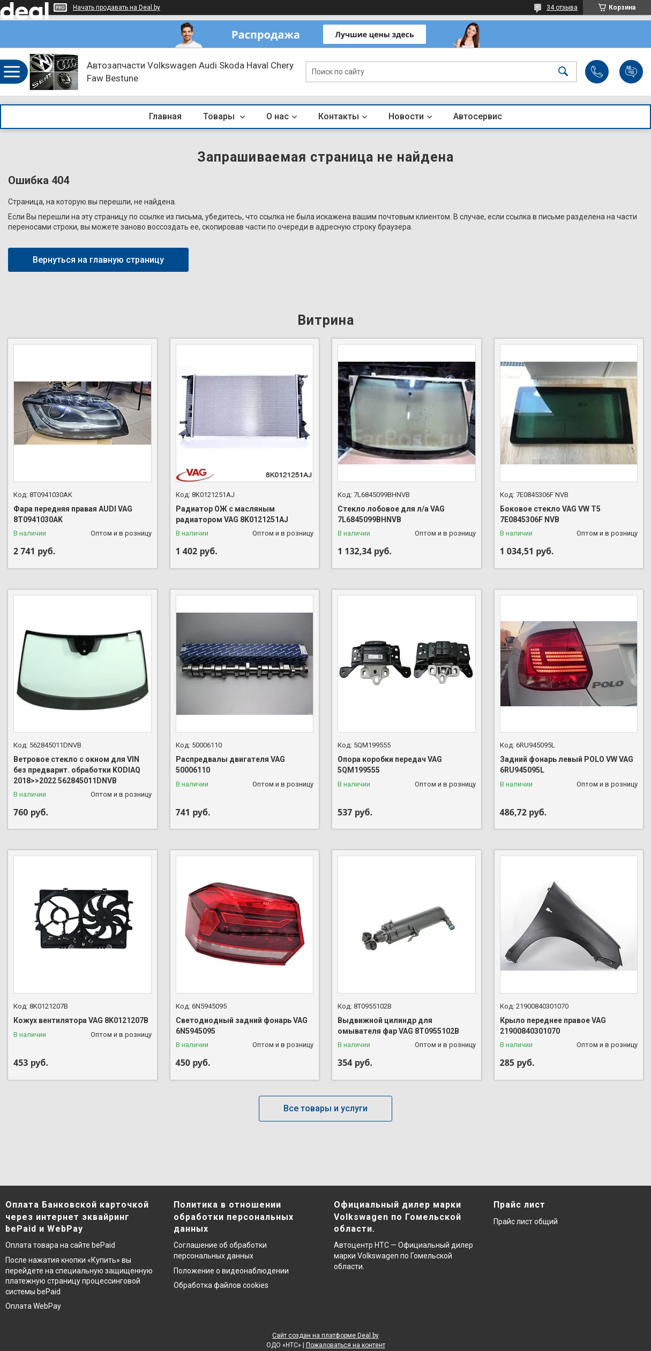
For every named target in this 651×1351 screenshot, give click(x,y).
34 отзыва (562, 7)
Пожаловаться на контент (345, 1345)
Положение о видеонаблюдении (231, 1270)
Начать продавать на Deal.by (116, 7)
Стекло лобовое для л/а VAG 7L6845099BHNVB (391, 514)
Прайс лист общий (525, 1221)
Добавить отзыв (631, 71)
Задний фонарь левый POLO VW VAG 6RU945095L (566, 764)
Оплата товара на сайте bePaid (60, 1245)
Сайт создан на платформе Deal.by (325, 1335)
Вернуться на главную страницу (98, 260)
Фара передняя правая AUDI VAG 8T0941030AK (72, 514)
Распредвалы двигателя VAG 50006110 (230, 764)
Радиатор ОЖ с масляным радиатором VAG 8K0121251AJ (232, 514)
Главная (165, 116)
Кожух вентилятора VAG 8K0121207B (80, 1020)
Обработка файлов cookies (221, 1285)
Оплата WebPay (33, 1306)
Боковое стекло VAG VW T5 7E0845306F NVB (550, 514)
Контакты (338, 116)
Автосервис (477, 116)
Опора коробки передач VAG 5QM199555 (390, 764)
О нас (277, 116)
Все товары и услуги (325, 1108)
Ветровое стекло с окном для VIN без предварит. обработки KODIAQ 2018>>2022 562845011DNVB (76, 769)
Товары (220, 116)
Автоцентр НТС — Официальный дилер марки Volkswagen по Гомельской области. (403, 1255)
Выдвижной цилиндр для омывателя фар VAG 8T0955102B (398, 1025)
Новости (406, 116)
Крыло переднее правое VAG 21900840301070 (553, 1025)
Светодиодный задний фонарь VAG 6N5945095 (242, 1025)
